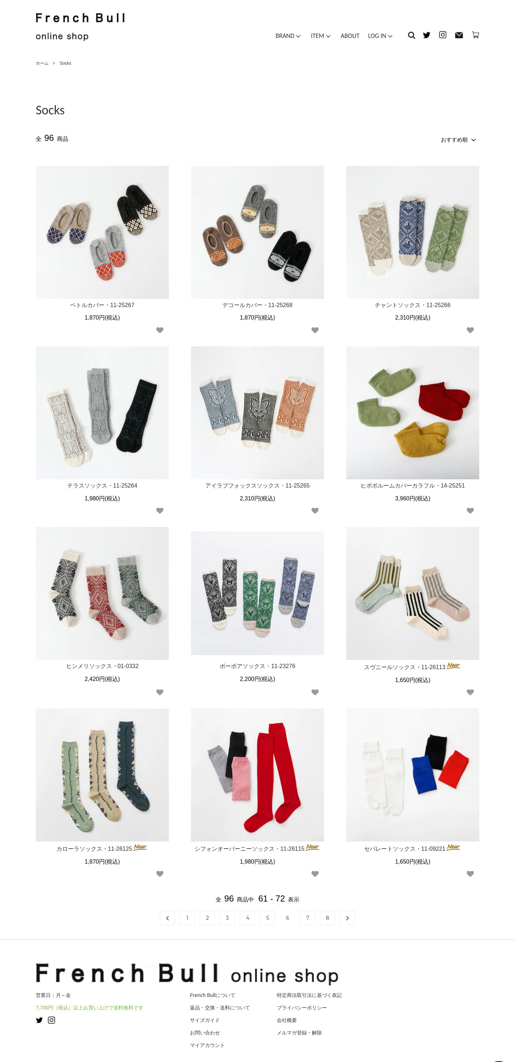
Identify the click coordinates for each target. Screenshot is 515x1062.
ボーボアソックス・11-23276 (257, 664)
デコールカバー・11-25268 (257, 303)
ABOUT (350, 37)
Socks (66, 63)
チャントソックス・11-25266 (413, 303)
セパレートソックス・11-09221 (413, 846)
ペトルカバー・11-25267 (102, 303)
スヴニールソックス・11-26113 (413, 664)
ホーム (42, 63)
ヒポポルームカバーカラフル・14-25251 (412, 484)
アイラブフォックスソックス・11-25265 (257, 484)
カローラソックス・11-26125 (102, 846)
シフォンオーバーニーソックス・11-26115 (258, 846)
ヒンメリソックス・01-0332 (102, 664)
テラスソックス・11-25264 (102, 484)
